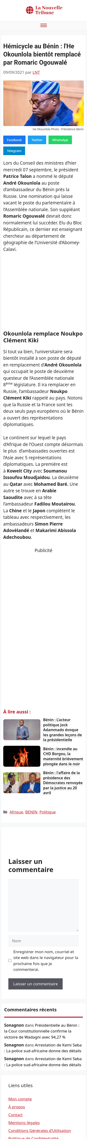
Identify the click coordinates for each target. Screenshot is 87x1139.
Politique (47, 812)
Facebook (14, 140)
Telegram (14, 151)
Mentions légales (24, 1122)
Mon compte (20, 1099)
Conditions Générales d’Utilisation (39, 1130)
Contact (15, 1114)
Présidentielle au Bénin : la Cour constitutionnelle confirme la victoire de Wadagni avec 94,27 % (41, 1031)
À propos (16, 1106)
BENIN (31, 812)
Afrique (16, 812)
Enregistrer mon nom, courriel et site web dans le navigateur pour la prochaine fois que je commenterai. (45, 960)
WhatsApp (60, 140)
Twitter (37, 140)
